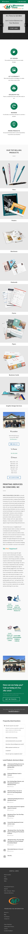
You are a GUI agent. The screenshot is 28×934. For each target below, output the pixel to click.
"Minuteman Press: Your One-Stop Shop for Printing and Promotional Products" (16, 832)
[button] (2, 25)
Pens (14, 189)
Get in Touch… (11, 699)
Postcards (14, 282)
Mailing (5, 878)
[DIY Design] (14, 51)
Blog (5, 914)
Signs (5, 881)
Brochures (14, 251)
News (13, 890)
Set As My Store (14, 477)
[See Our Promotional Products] (14, 124)
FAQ (5, 890)
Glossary (9, 890)
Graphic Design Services (14, 406)
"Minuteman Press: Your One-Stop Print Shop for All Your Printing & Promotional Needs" (16, 841)
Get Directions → (14, 439)
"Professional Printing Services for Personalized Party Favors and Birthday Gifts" (16, 765)
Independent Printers (9, 926)
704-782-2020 (22, 1)
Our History (6, 916)
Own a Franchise (8, 924)
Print (5, 876)
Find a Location (7, 874)
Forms (14, 313)
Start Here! (14, 28)
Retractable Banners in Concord (15, 849)
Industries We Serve (8, 893)
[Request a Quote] (14, 70)
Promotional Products (9, 886)
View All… (10, 855)
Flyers (14, 344)
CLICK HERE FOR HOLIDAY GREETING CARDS (10, 637)
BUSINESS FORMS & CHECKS (17, 639)
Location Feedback (8, 930)
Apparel (6, 888)
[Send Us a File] (14, 88)
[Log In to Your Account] (14, 106)
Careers (6, 928)
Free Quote (6, 1)
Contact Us (6, 918)
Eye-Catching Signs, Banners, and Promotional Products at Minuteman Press (16, 783)
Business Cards (14, 375)
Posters (14, 220)
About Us (6, 912)
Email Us (14, 444)
